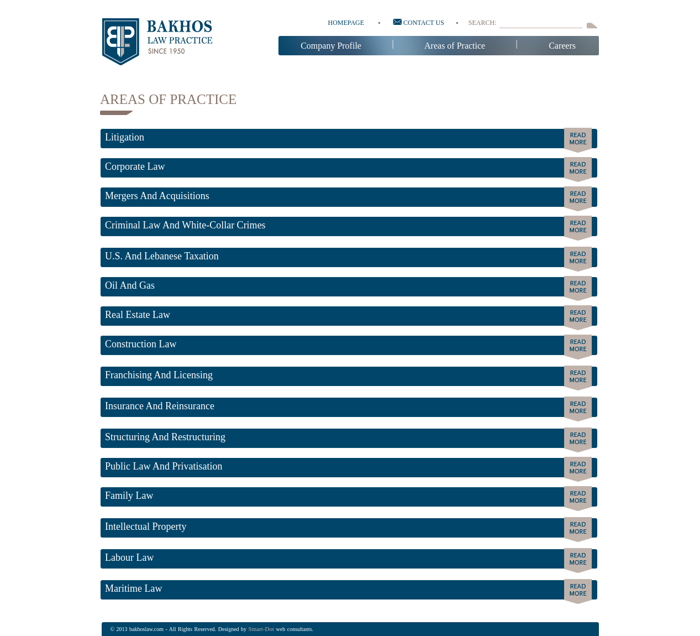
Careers (562, 45)
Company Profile (331, 45)
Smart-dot (261, 628)
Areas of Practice (454, 45)
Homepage (346, 23)
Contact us (418, 23)
